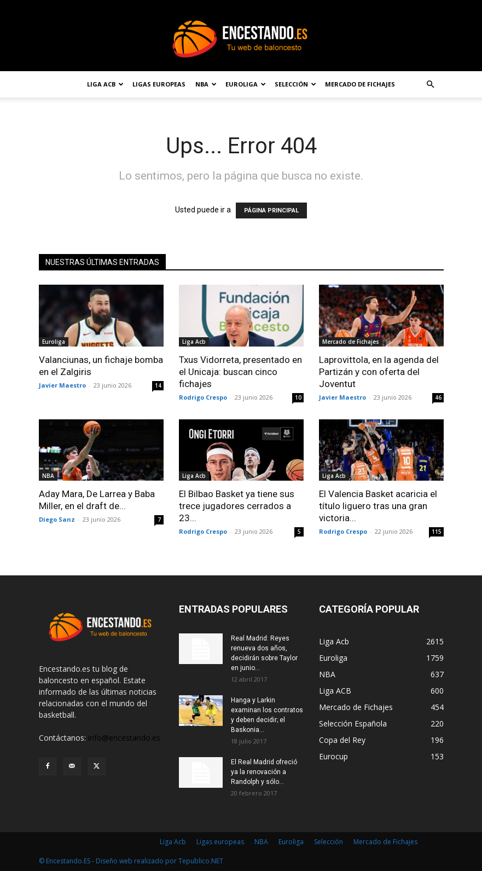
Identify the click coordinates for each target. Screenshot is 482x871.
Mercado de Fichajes (360, 84)
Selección (295, 84)
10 (298, 397)
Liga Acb (105, 84)
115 (437, 531)
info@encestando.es (124, 737)
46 (438, 397)
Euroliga (245, 84)
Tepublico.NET (200, 861)
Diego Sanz (57, 519)
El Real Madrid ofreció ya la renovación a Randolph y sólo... (264, 772)
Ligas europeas (158, 84)
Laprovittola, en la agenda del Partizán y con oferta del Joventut (379, 371)
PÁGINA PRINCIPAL (271, 210)
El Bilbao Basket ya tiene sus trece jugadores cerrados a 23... (236, 505)
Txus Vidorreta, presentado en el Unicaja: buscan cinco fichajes (240, 371)
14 (158, 385)
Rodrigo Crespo (203, 397)
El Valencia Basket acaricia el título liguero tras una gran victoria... (378, 505)
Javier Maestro (62, 385)
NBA (206, 84)
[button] (430, 84)
